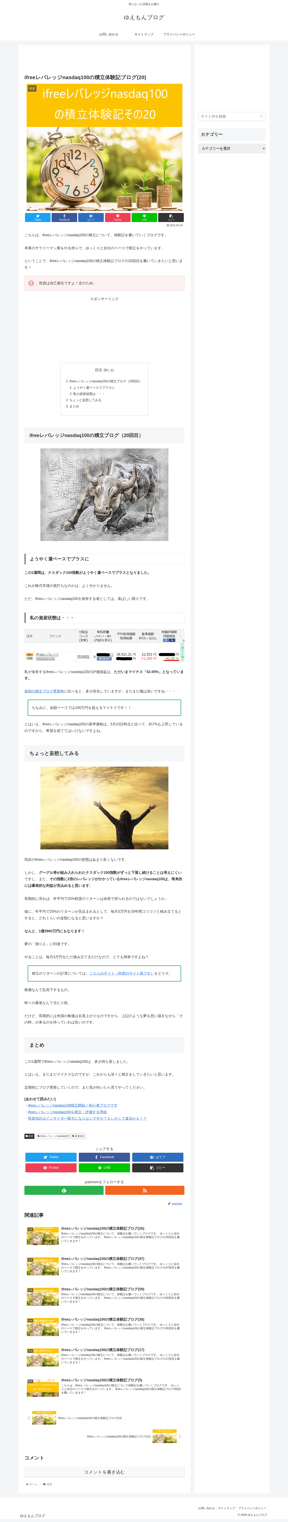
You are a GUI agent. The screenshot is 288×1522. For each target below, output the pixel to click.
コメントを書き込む (104, 1474)
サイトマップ (225, 1510)
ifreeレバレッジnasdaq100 (53, 1137)
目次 (98, 370)
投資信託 (78, 1137)
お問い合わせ (204, 1510)
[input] (232, 116)
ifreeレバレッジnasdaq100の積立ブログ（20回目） (106, 381)
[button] (261, 116)
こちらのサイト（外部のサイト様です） (121, 975)
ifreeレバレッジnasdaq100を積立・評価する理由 (67, 1113)
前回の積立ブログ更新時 (44, 693)
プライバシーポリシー (252, 1510)
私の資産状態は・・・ (89, 394)
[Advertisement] (104, 58)
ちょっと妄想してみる (85, 401)
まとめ (74, 407)
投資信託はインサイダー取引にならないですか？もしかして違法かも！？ (87, 1120)
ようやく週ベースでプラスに (94, 388)
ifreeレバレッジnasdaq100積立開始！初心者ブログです (73, 1107)
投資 (29, 1137)
